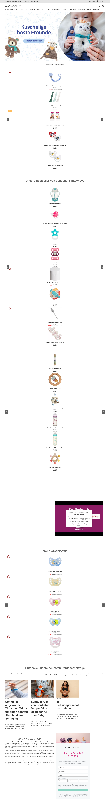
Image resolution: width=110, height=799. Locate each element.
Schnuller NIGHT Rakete (55, 631)
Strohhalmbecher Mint (55, 203)
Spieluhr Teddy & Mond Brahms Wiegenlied (55, 408)
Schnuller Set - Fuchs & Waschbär (55, 165)
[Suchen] (99, 5)
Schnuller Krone (55, 651)
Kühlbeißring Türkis (55, 243)
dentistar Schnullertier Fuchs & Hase (55, 125)
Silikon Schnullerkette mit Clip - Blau (55, 86)
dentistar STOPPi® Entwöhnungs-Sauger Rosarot (55, 223)
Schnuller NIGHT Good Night (55, 571)
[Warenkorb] (103, 5)
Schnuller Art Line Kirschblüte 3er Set (55, 342)
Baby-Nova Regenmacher (55, 368)
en (103, 1)
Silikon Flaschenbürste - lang (55, 322)
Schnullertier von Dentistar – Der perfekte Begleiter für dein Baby (41, 708)
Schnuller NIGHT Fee (55, 611)
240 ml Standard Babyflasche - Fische (55, 447)
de (100, 1)
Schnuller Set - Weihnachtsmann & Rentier (55, 145)
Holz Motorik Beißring (55, 388)
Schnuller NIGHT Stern (55, 591)
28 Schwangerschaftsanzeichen (67, 705)
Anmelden (73, 790)
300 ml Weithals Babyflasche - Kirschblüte (55, 428)
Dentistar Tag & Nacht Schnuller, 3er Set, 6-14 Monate (55, 263)
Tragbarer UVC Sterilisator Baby (55, 282)
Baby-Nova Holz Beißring (55, 467)
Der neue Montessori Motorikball (55, 302)
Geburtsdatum (62, 778)
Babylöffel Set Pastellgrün (55, 106)
